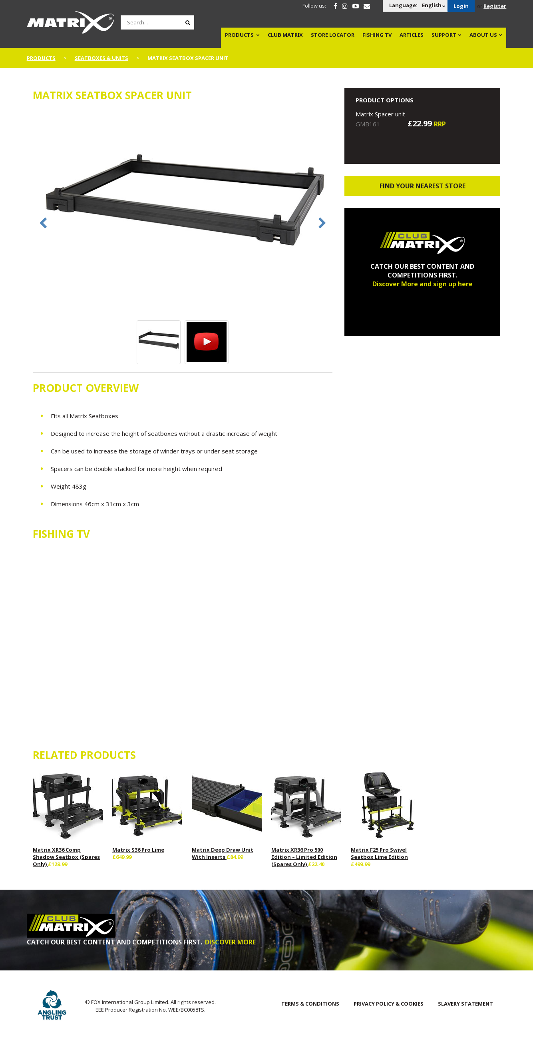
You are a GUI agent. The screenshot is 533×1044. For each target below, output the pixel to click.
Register (494, 6)
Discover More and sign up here (422, 283)
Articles (412, 34)
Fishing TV (377, 34)
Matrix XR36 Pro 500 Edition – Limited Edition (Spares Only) (304, 857)
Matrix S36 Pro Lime (138, 849)
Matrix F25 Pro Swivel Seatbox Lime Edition (379, 853)
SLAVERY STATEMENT (465, 1003)
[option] (182, 211)
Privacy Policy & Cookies (389, 1003)
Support (444, 34)
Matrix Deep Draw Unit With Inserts (222, 853)
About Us (483, 34)
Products (239, 34)
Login (461, 6)
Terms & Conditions (310, 1003)
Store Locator (332, 34)
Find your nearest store (422, 186)
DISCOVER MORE (230, 942)
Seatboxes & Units (101, 58)
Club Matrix (285, 34)
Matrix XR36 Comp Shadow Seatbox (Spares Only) (66, 857)
